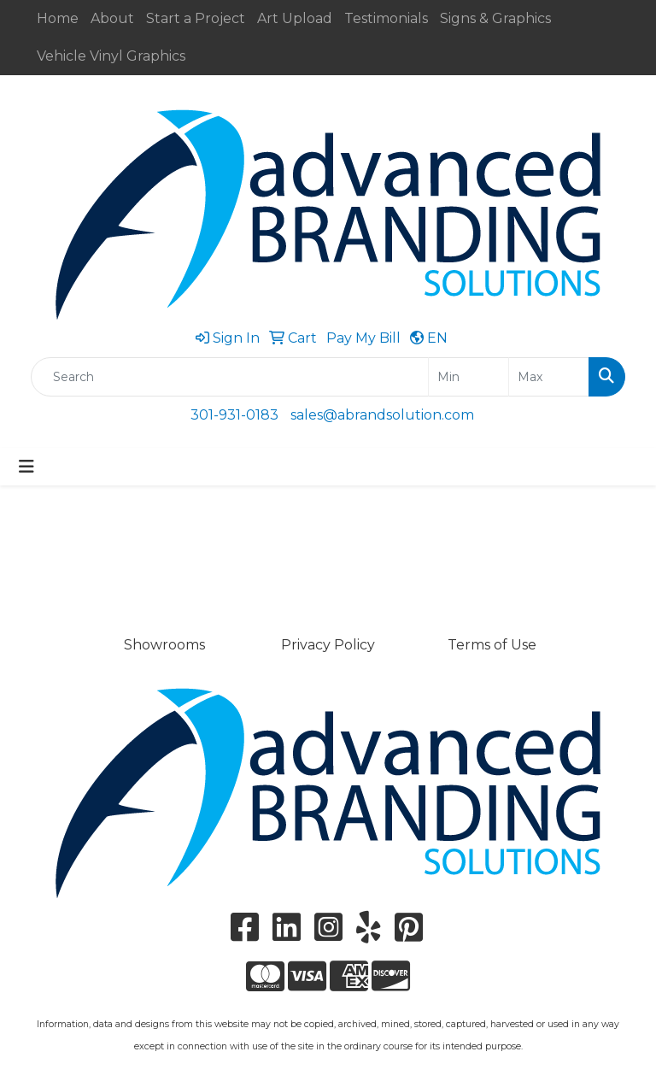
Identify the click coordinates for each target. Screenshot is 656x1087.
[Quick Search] (230, 377)
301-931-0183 (234, 415)
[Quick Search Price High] (548, 377)
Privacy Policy (328, 645)
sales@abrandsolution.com (382, 415)
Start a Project (195, 18)
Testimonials (386, 18)
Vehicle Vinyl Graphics (111, 56)
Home (58, 18)
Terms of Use (492, 645)
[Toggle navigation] (26, 467)
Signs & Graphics (495, 18)
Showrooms (164, 645)
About (112, 18)
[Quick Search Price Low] (468, 377)
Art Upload (294, 18)
